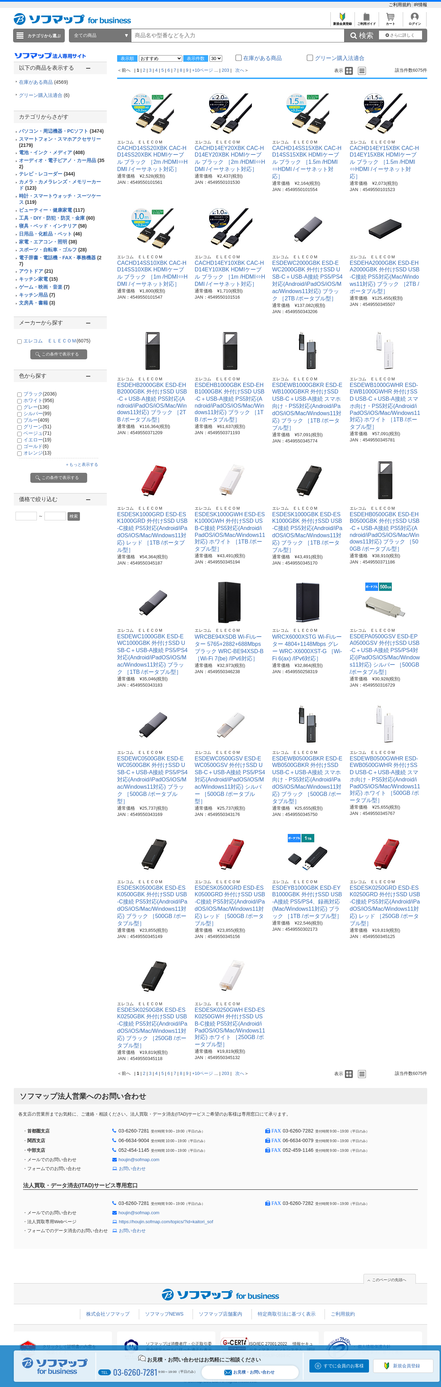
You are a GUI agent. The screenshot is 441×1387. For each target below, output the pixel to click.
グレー (36, 407)
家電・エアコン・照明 (48, 242)
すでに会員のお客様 (344, 1365)
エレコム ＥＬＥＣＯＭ (56, 340)
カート (390, 22)
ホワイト (38, 400)
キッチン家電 (38, 279)
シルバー (37, 413)
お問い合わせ (132, 1168)
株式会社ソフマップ (108, 1314)
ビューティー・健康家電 (52, 210)
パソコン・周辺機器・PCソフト (61, 131)
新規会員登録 (342, 22)
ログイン (414, 22)
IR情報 (420, 4)
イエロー (37, 439)
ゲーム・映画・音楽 (44, 287)
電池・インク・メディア (52, 152)
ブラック (40, 394)
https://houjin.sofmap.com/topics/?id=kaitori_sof (166, 1221)
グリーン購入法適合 (44, 95)
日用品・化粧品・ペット (50, 234)
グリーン (37, 426)
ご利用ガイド (366, 22)
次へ (239, 70)
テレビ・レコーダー (47, 174)
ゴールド (36, 446)
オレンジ (37, 453)
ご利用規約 (400, 4)
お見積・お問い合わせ (249, 1372)
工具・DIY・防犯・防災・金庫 (57, 218)
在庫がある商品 (43, 82)
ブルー (36, 420)
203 (225, 70)
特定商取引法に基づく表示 (287, 1314)
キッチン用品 (37, 295)
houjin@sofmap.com (139, 1159)
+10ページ (202, 70)
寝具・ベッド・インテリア (53, 226)
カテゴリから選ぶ (44, 35)
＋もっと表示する (81, 464)
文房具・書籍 (37, 303)
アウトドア (36, 271)
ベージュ (37, 433)
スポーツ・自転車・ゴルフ (53, 249)
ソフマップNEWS (164, 1314)
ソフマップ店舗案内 (220, 1314)
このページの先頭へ (389, 1280)
